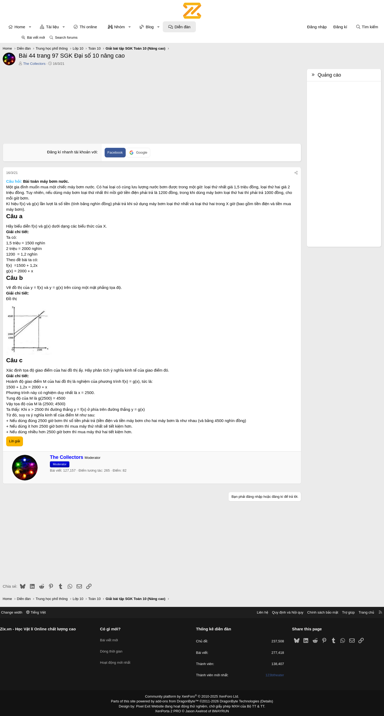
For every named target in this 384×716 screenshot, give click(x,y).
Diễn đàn (201, 27)
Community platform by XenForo (192, 696)
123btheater (263, 675)
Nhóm (138, 27)
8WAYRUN (218, 710)
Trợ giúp (325, 612)
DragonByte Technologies (235, 701)
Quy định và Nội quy (265, 612)
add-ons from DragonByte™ (178, 701)
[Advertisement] (152, 106)
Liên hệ (240, 612)
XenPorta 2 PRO (170, 710)
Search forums (66, 37)
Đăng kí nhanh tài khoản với (78, 152)
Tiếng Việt (59, 612)
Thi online (107, 27)
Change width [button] (34, 612)
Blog (168, 27)
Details (261, 701)
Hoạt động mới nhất (126, 657)
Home (38, 27)
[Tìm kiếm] (348, 26)
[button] (48, 26)
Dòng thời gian (122, 648)
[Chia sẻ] (277, 173)
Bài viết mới (36, 37)
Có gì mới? (121, 629)
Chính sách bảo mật (300, 612)
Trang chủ (343, 612)
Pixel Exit (146, 705)
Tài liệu (71, 27)
